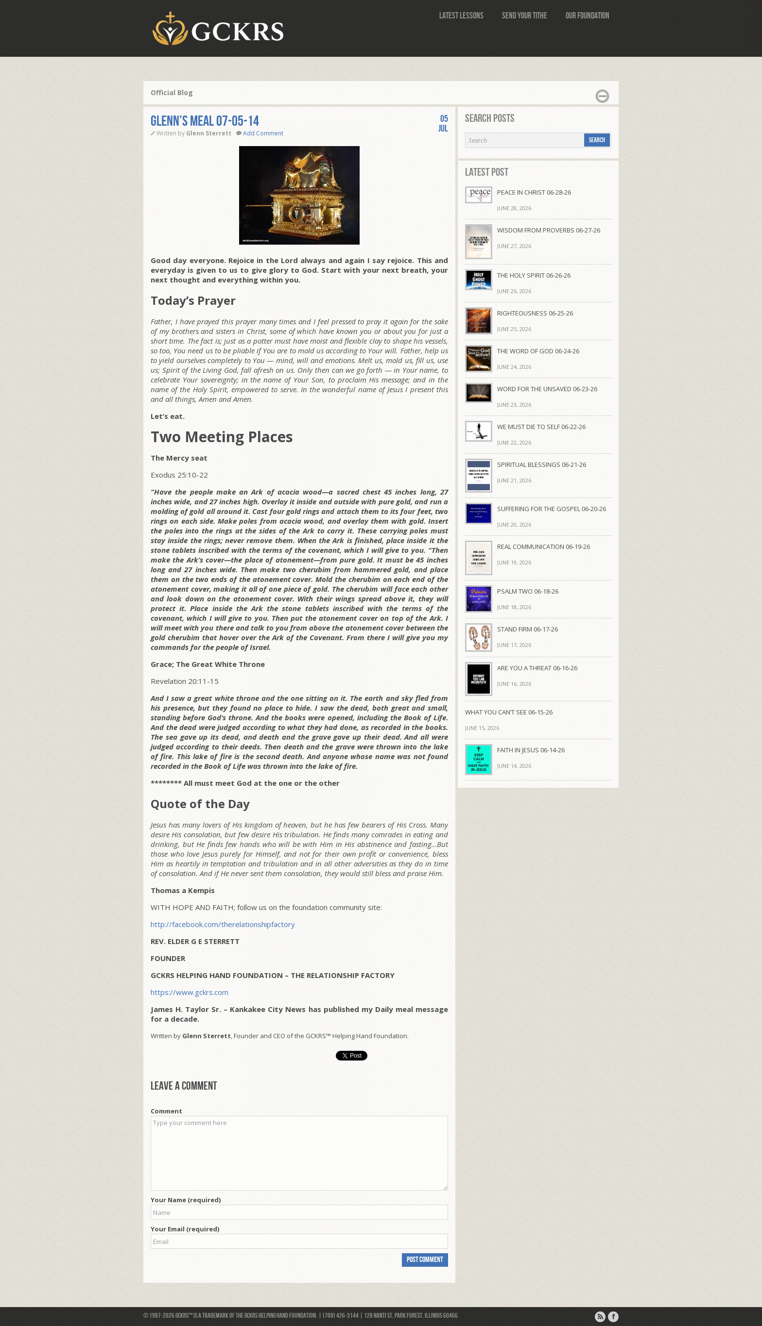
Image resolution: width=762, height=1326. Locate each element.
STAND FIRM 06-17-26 (527, 629)
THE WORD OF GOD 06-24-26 (538, 351)
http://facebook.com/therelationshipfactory (223, 924)
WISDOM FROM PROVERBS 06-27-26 (548, 230)
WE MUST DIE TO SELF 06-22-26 (541, 426)
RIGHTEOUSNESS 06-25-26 (535, 313)
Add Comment (263, 133)
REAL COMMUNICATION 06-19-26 (543, 546)
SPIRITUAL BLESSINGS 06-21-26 (541, 464)
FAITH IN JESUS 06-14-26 (531, 750)
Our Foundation (587, 16)
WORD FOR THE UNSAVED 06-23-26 (547, 388)
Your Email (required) (185, 1229)
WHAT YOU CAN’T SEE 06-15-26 (509, 712)
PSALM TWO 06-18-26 (527, 591)
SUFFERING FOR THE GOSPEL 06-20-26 (551, 508)
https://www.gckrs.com (189, 992)
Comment (166, 1111)
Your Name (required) (186, 1199)
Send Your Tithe (524, 16)
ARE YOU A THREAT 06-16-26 (537, 667)
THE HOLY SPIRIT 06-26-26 (534, 275)
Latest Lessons (461, 16)
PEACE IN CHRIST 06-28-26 (534, 192)
